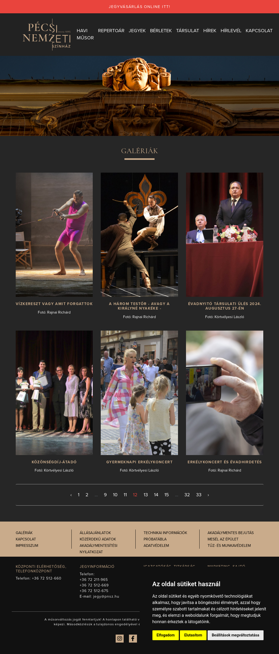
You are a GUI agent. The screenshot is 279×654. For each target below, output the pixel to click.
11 (125, 495)
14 (156, 495)
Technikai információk (165, 533)
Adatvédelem (156, 545)
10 (115, 495)
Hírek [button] (209, 31)
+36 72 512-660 (47, 578)
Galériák (24, 533)
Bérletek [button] (161, 31)
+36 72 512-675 (94, 591)
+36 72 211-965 (94, 579)
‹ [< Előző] (71, 495)
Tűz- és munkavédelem (229, 545)
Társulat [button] (187, 31)
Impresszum (27, 545)
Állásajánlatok (95, 533)
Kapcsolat (26, 539)
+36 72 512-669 (94, 585)
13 (146, 495)
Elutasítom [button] (193, 635)
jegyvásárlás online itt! (139, 6)
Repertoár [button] (111, 31)
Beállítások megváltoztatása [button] (235, 635)
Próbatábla (155, 539)
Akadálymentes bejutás (231, 533)
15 (166, 495)
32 (187, 495)
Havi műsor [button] (85, 34)
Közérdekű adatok (98, 539)
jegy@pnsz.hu (106, 596)
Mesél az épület (223, 539)
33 (198, 495)
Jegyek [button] (137, 31)
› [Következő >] (208, 495)
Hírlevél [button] (231, 31)
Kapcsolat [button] (259, 31)
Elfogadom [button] (166, 635)
